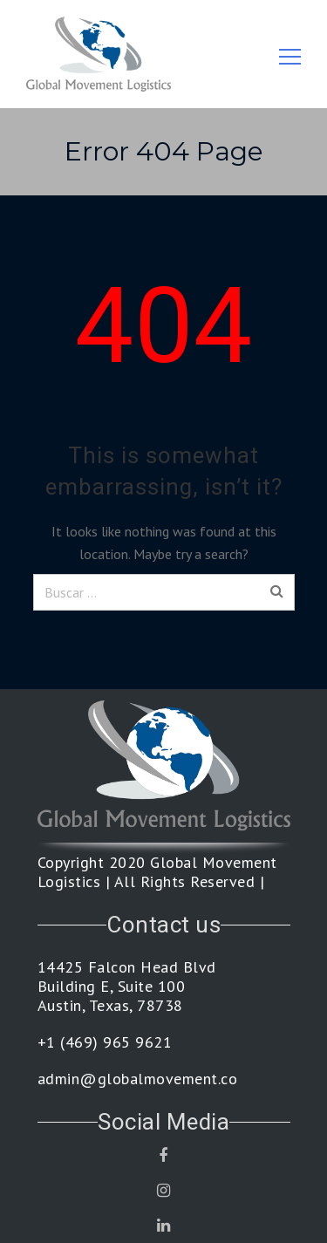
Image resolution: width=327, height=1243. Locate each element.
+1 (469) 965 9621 (105, 1042)
